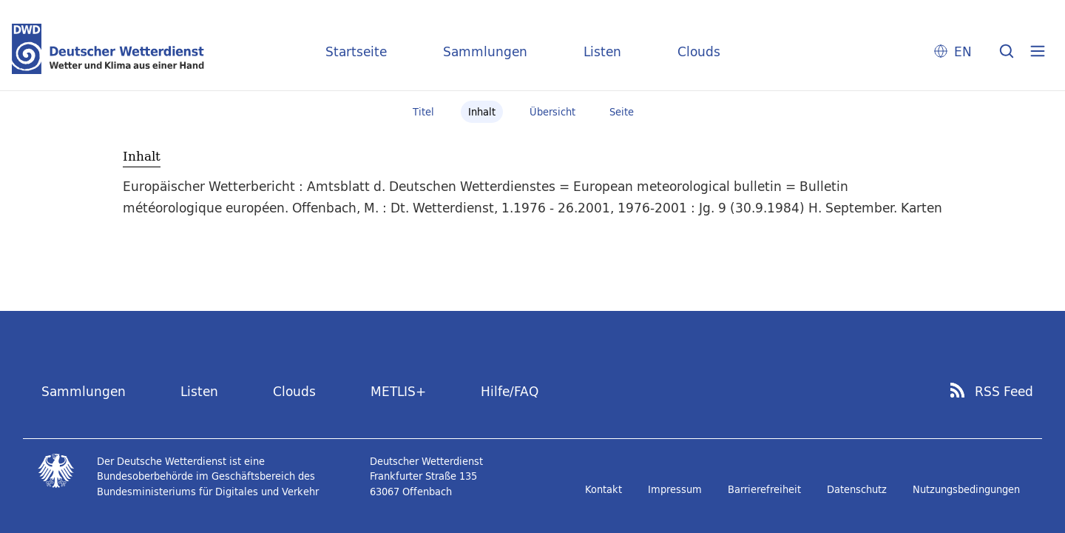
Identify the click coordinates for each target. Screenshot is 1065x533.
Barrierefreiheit (764, 489)
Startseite (356, 51)
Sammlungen (485, 51)
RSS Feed (1004, 391)
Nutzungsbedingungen (966, 489)
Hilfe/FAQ (509, 391)
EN (963, 51)
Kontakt (603, 489)
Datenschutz (857, 489)
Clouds (698, 51)
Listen (602, 51)
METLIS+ (398, 391)
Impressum (675, 489)
